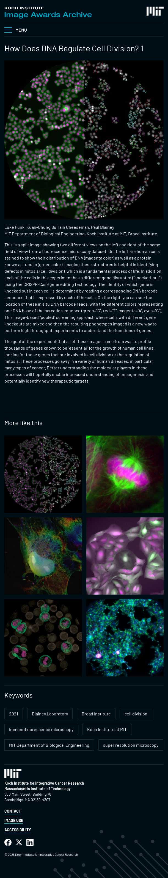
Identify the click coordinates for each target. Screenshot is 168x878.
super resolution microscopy (130, 745)
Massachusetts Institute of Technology (37, 788)
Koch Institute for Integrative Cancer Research (44, 783)
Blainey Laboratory (50, 713)
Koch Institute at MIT (107, 729)
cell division (136, 713)
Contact (12, 811)
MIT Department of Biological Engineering (49, 745)
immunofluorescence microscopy (41, 729)
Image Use (13, 820)
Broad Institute (96, 713)
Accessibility (17, 829)
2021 (13, 713)
